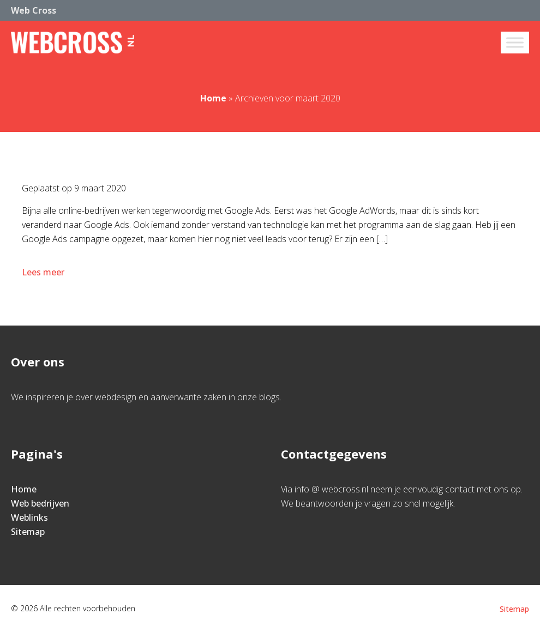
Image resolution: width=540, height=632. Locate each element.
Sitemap (28, 532)
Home (213, 98)
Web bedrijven (40, 503)
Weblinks (29, 517)
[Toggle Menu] (515, 42)
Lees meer (44, 272)
